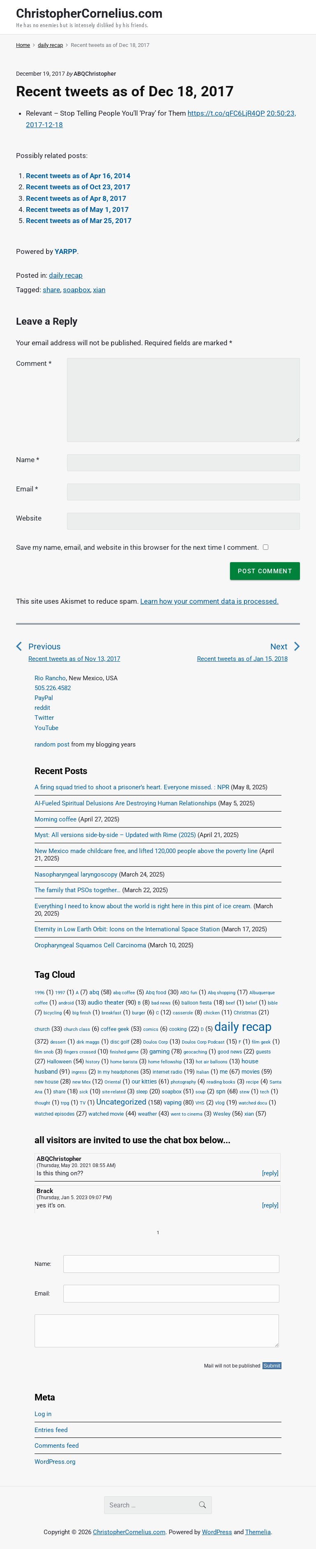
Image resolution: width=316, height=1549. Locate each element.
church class (77, 1029)
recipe (252, 1082)
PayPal (44, 698)
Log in (43, 1414)
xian (99, 290)
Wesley (221, 1114)
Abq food (156, 992)
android (66, 1003)
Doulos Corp (155, 1042)
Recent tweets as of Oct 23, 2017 (78, 187)
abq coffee (124, 992)
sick (83, 1092)
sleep (142, 1092)
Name (27, 460)
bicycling (53, 1013)
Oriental (113, 1082)
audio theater (106, 1002)
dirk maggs (88, 1042)
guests (263, 1052)
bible (273, 1003)
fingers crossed (80, 1052)
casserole (183, 1013)
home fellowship (165, 1062)
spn (220, 1091)
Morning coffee (56, 819)
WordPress (217, 1532)
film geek (261, 1042)
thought (42, 1103)
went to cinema (186, 1114)
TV (83, 1103)
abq (94, 992)
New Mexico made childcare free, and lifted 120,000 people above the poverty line (146, 851)
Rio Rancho (50, 678)
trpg (65, 1103)
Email (27, 489)
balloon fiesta (196, 1003)
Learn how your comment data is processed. (209, 601)
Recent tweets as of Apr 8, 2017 (76, 198)
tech (264, 1092)
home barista (123, 1062)
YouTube (46, 728)
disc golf (119, 1042)
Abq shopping (221, 992)
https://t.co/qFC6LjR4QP (226, 113)
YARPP (66, 251)
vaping (172, 1102)
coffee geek (115, 1029)
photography (183, 1082)
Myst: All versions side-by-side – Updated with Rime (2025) (115, 835)
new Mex (81, 1082)
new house (46, 1082)
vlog (220, 1103)
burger (138, 1013)
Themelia (258, 1532)
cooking (178, 1029)
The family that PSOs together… (78, 890)
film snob (44, 1052)
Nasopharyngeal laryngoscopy (76, 874)
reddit (42, 708)
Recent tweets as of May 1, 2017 (77, 209)
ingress (79, 1072)
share (51, 290)
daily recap (66, 275)
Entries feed (51, 1430)
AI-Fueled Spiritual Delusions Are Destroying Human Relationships (125, 803)
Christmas (245, 1013)
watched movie (106, 1114)
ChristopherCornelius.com (129, 1532)
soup (200, 1092)
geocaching (195, 1052)
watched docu (253, 1103)
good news (230, 1052)
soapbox (76, 290)
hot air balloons (212, 1062)
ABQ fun (188, 992)
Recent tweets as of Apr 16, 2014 (78, 176)
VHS (199, 1103)
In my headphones (118, 1072)
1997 (60, 992)
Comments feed (57, 1445)
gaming (159, 1051)
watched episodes (54, 1114)
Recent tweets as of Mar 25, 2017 (79, 220)
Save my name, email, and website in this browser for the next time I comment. (137, 547)
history (93, 1062)
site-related (113, 1092)
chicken (212, 1013)
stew (244, 1092)
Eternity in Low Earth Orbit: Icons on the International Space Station (127, 929)
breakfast (111, 1013)
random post (52, 744)
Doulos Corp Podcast (203, 1042)
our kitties (144, 1081)
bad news (161, 1003)
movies (251, 1071)
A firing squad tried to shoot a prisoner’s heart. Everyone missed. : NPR (132, 787)
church (42, 1029)
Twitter (44, 717)
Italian (202, 1072)
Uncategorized (121, 1102)
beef (230, 1003)
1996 (39, 992)
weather (147, 1114)
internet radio (167, 1072)
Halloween (59, 1061)
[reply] (270, 1173)
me (224, 1071)
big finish (81, 1013)
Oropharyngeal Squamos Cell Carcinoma (90, 945)
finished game (124, 1052)
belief (251, 1003)
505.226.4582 (53, 688)
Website (29, 518)
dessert (58, 1042)
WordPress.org (55, 1461)
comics (150, 1029)
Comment (33, 363)
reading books (221, 1082)
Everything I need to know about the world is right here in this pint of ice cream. (143, 906)
